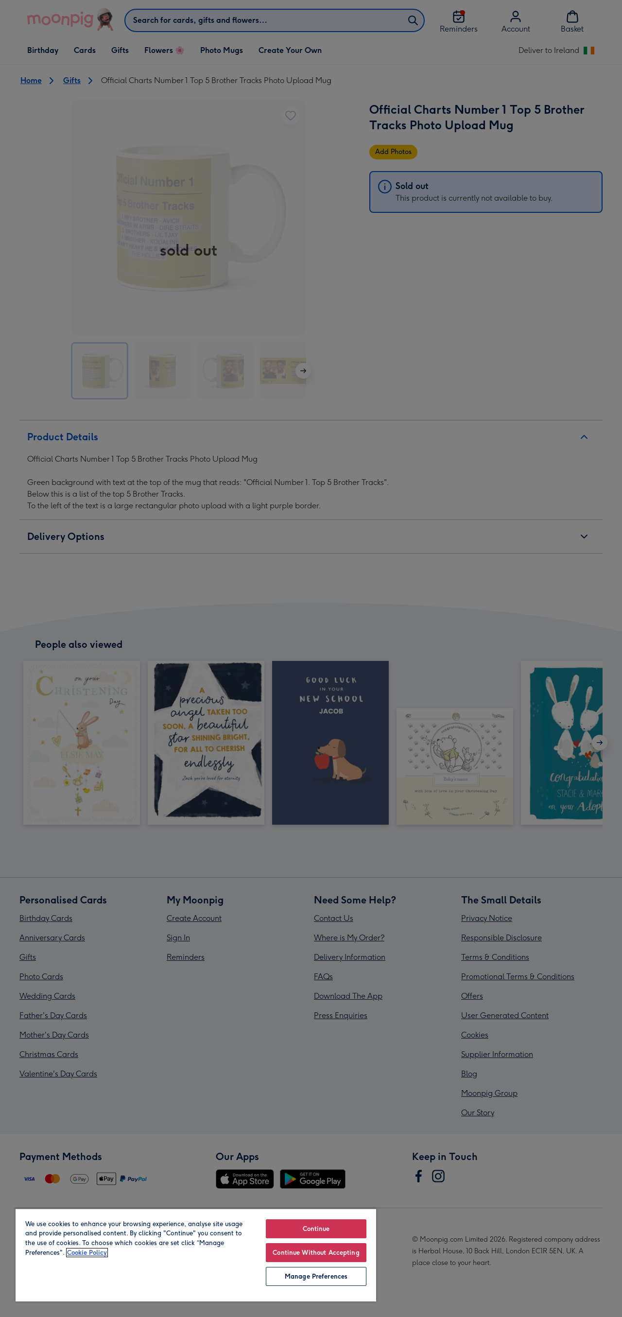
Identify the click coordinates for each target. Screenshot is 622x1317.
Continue (316, 1228)
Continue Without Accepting (316, 1252)
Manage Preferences (316, 1276)
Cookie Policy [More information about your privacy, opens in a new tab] (87, 1252)
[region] (196, 1254)
